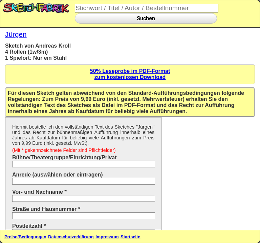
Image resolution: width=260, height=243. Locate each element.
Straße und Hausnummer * (46, 209)
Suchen (146, 18)
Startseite (130, 236)
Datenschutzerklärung (70, 236)
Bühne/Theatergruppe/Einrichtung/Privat (64, 157)
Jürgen (16, 34)
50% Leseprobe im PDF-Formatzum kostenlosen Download (130, 74)
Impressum (106, 236)
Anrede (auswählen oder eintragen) (57, 175)
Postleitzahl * (29, 226)
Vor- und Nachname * (39, 192)
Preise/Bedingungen (25, 236)
